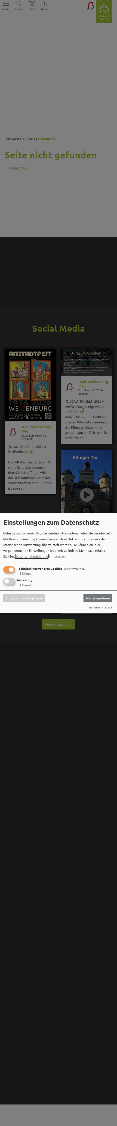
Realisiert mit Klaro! (100, 607)
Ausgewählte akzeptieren (24, 598)
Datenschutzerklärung (31, 556)
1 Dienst (24, 573)
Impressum (59, 556)
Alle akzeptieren (98, 598)
